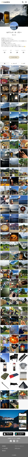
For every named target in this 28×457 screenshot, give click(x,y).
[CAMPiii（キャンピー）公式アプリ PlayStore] (20, 434)
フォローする (14, 57)
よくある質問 (5, 448)
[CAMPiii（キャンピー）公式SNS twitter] (14, 441)
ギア (11, 51)
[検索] (22, 2)
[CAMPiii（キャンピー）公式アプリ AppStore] (8, 434)
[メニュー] (26, 2)
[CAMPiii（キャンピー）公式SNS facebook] (11, 441)
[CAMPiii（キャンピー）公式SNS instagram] (17, 441)
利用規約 (4, 446)
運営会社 (4, 450)
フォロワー (23, 51)
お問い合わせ (17, 448)
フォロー (17, 51)
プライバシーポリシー (19, 446)
